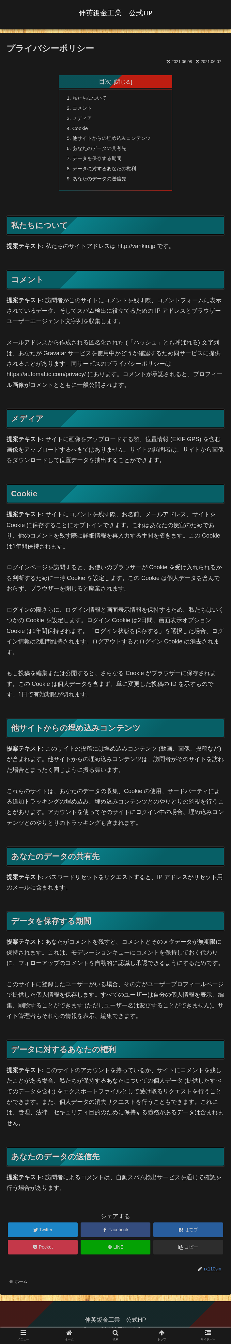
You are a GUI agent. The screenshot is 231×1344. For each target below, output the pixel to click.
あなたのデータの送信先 (102, 183)
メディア (83, 120)
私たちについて (91, 98)
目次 (105, 81)
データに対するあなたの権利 (107, 172)
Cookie (81, 130)
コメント (83, 109)
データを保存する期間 (99, 162)
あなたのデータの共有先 (102, 151)
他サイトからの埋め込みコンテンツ (115, 140)
